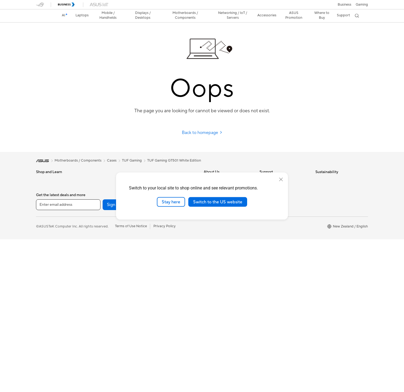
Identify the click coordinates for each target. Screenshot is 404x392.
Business (344, 4)
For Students (46, 212)
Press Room (213, 220)
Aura (207, 333)
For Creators (46, 204)
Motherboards (103, 220)
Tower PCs (100, 188)
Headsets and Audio (163, 273)
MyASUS (266, 236)
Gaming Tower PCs (107, 196)
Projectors (44, 269)
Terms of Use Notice (131, 379)
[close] (281, 179)
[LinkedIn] (212, 357)
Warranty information (276, 244)
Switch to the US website (217, 201)
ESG (318, 180)
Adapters (154, 233)
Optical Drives (103, 261)
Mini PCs (99, 204)
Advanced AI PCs (217, 269)
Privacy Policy (164, 379)
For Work (43, 196)
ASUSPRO (212, 285)
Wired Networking (161, 241)
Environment (325, 188)
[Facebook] (144, 357)
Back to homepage (202, 132)
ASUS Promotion (292, 15)
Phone (41, 237)
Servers (153, 249)
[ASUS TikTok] (230, 357)
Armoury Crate (216, 325)
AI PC (208, 261)
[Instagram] (178, 357)
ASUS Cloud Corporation (224, 228)
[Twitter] (161, 357)
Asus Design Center (219, 277)
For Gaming (45, 220)
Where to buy (214, 317)
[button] (362, 4)
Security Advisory (273, 220)
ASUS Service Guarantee (279, 252)
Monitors (43, 261)
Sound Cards (102, 253)
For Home (44, 188)
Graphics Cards (104, 228)
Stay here (171, 201)
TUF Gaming (132, 160)
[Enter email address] (68, 357)
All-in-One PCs (103, 180)
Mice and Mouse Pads (164, 265)
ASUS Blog (212, 309)
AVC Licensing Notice (221, 301)
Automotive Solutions (221, 293)
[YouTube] (195, 357)
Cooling (98, 236)
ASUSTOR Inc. (215, 236)
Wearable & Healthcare (54, 245)
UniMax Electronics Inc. (222, 244)
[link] (45, 16)
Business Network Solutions (169, 225)
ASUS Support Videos (277, 228)
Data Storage (102, 269)
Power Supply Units (107, 244)
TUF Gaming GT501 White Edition (174, 160)
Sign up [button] (114, 357)
